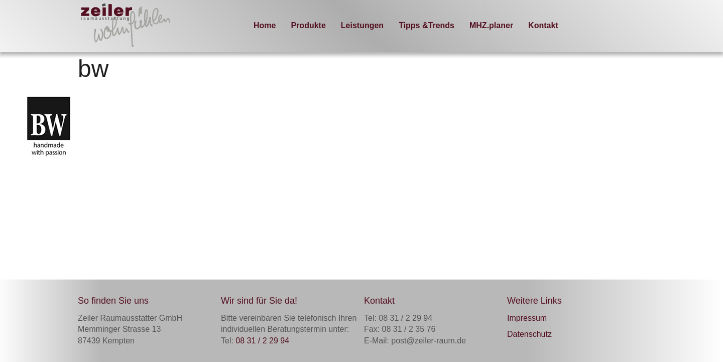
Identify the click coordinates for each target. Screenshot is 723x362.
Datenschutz (529, 334)
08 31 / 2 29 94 (262, 340)
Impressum (527, 318)
